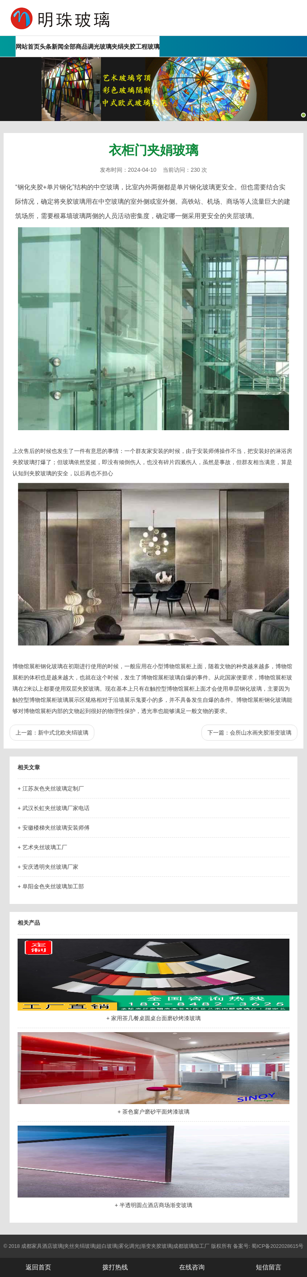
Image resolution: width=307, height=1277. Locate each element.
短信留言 (268, 1267)
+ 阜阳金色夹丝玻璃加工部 (51, 886)
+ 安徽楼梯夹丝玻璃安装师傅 (54, 827)
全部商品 (76, 46)
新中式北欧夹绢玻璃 (63, 732)
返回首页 (38, 1267)
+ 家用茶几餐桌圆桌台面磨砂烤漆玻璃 (153, 1018)
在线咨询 (192, 1267)
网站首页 (28, 46)
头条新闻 (52, 46)
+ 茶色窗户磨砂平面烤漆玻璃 (153, 1111)
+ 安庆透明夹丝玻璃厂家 (48, 867)
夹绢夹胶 (124, 46)
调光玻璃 (100, 46)
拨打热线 (115, 1267)
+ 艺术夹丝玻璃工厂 (42, 847)
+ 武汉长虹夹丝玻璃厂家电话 (54, 808)
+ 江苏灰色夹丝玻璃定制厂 (51, 788)
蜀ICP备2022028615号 (277, 1246)
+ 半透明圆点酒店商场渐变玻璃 (153, 1205)
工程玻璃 (147, 46)
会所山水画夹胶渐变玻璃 (260, 732)
